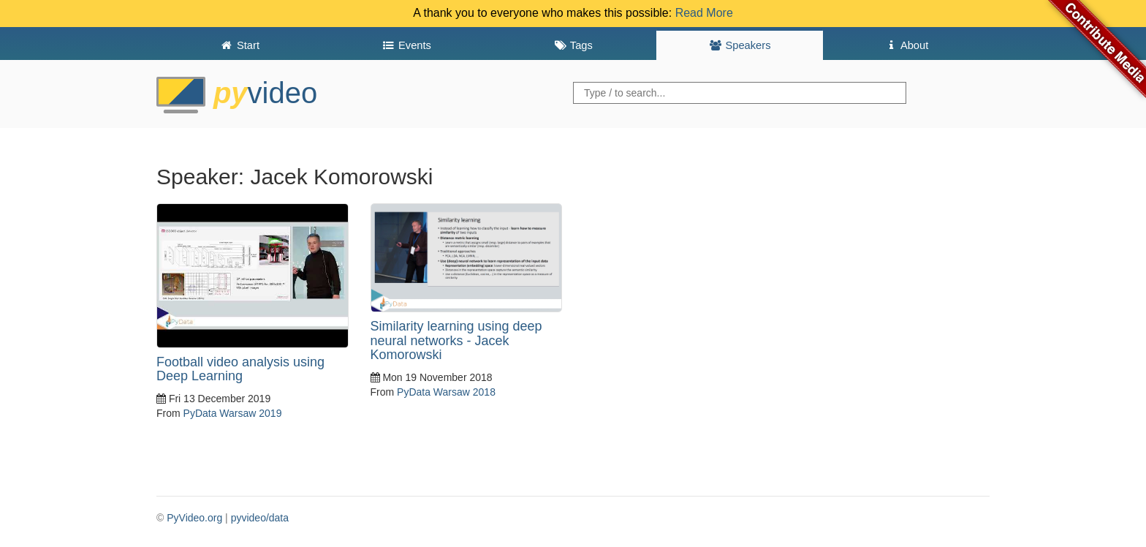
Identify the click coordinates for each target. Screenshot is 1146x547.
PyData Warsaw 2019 (232, 413)
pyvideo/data (260, 518)
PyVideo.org (194, 518)
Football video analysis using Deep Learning (240, 369)
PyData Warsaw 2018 (446, 392)
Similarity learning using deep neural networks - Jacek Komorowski (456, 341)
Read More (704, 13)
